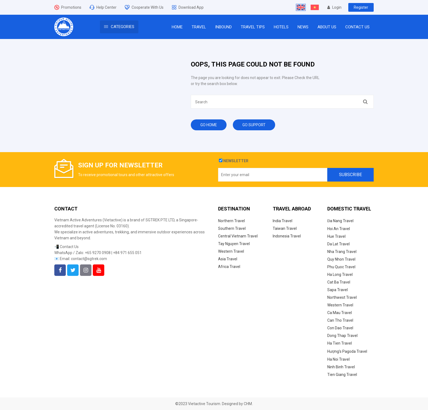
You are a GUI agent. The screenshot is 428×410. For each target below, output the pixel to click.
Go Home (208, 125)
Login (334, 7)
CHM (248, 404)
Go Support (254, 125)
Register (361, 7)
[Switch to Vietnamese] (314, 7)
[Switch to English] (301, 7)
